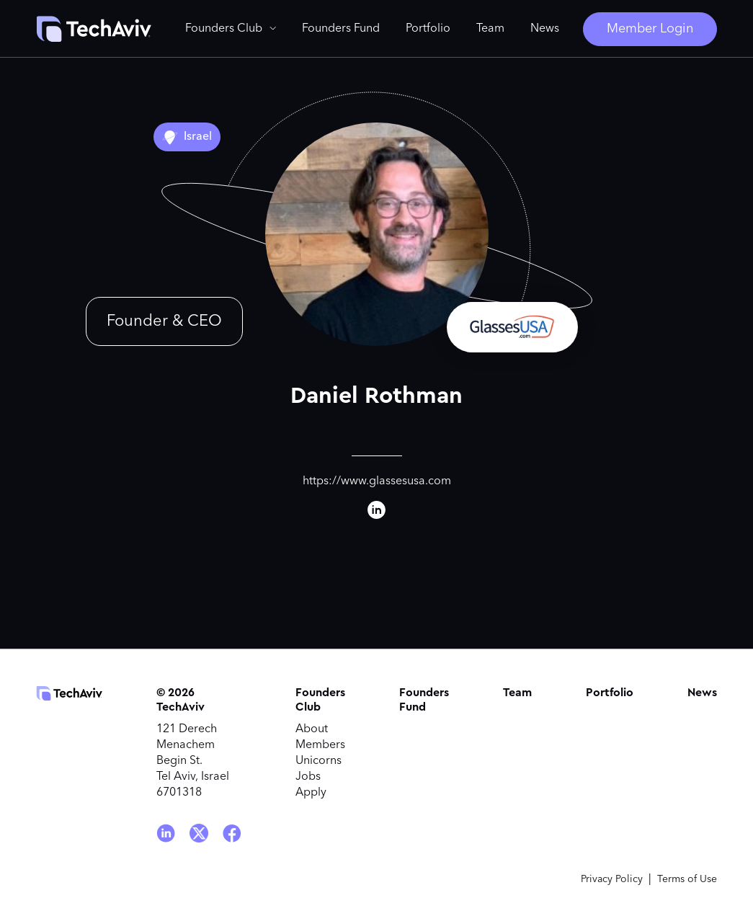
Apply (310, 793)
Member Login (650, 28)
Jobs (308, 777)
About (311, 729)
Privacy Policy (612, 879)
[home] (93, 29)
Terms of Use (687, 879)
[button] (230, 29)
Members (320, 745)
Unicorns (318, 761)
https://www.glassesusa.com (377, 481)
